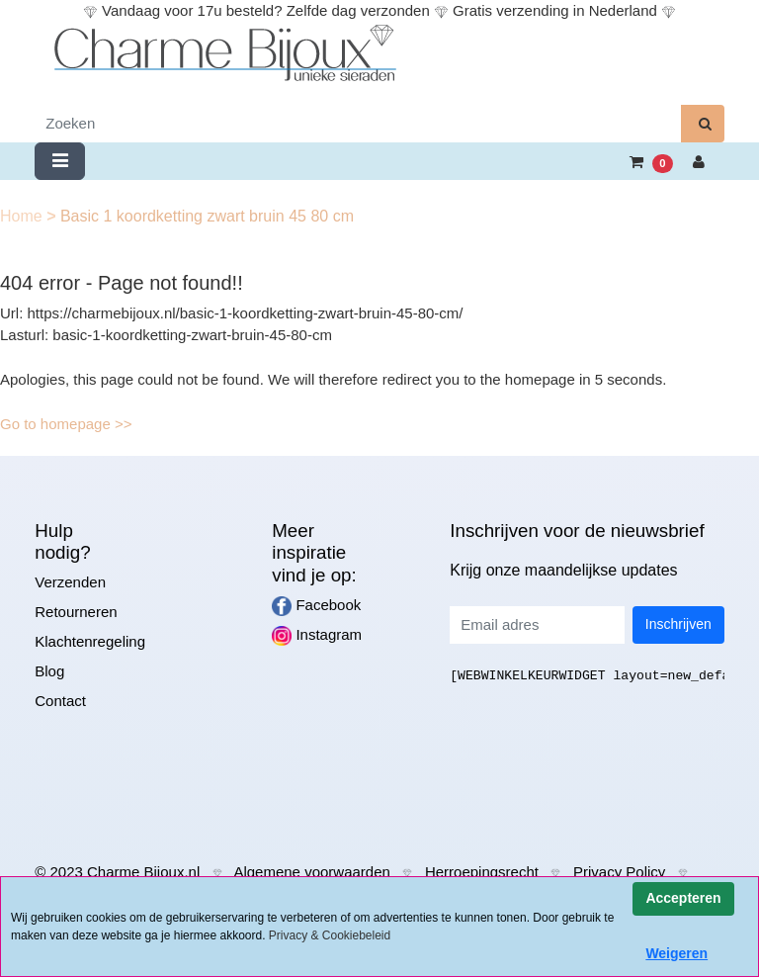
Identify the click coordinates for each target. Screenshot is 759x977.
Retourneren (76, 611)
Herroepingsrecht (482, 871)
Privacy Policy (619, 871)
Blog (49, 671)
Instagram (317, 636)
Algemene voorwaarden (311, 871)
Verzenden (70, 582)
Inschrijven (678, 624)
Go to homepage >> (65, 423)
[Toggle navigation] (60, 161)
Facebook (316, 606)
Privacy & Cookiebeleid (329, 935)
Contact (60, 700)
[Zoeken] (358, 124)
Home (23, 216)
